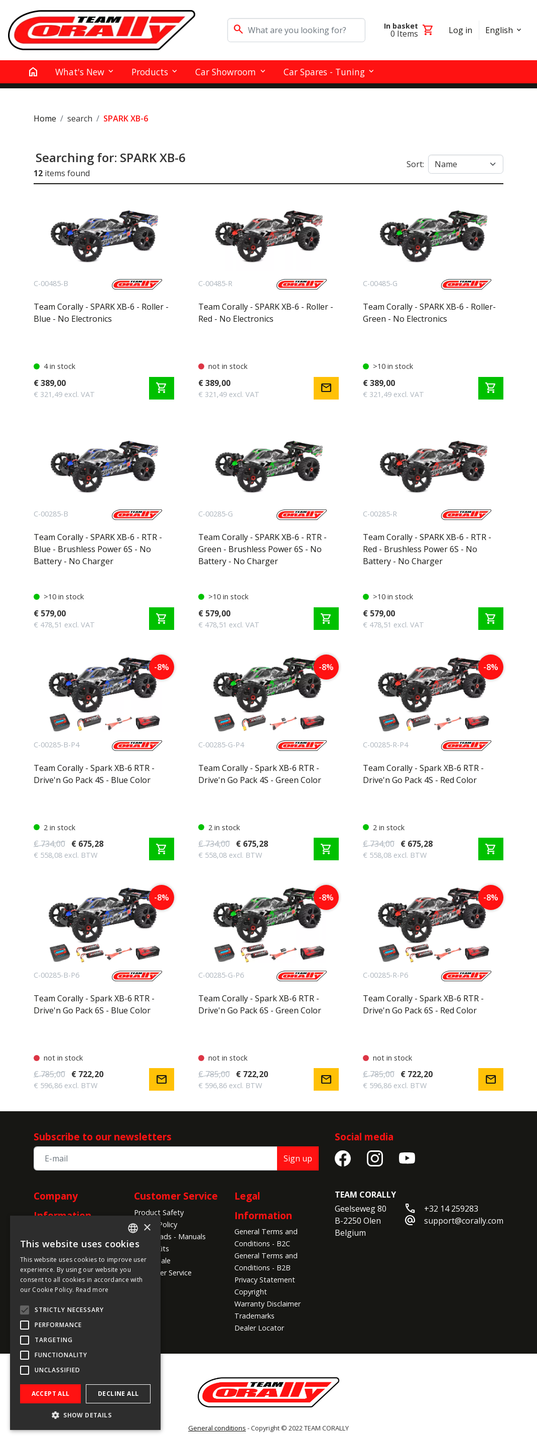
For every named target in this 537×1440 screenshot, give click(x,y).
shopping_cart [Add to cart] (162, 388)
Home (45, 118)
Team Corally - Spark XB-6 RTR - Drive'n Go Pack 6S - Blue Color (94, 1004)
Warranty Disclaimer (267, 1303)
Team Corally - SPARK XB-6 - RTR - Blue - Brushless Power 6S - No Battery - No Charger (98, 549)
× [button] (147, 1228)
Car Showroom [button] (225, 72)
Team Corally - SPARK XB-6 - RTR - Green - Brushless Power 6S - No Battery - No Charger (262, 549)
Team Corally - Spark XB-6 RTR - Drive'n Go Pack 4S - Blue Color (94, 774)
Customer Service (176, 1196)
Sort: (415, 164)
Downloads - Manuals (170, 1236)
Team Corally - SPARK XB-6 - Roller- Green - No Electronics (429, 312)
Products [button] (149, 72)
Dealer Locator (259, 1328)
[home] (33, 71)
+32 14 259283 (451, 1208)
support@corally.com (463, 1220)
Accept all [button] (51, 1393)
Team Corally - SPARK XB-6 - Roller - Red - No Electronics (265, 312)
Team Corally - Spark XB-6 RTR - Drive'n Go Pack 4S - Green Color (259, 774)
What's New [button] (79, 72)
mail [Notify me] (326, 388)
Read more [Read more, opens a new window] (92, 1289)
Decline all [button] (118, 1393)
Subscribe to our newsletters (103, 1136)
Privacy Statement (264, 1279)
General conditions (217, 1427)
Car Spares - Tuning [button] (324, 72)
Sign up (298, 1158)
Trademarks (254, 1316)
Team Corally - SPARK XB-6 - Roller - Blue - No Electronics (101, 312)
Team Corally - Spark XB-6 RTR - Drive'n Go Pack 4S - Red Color (423, 774)
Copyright (250, 1291)
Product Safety (159, 1212)
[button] (85, 1415)
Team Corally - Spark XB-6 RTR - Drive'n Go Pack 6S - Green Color (259, 1004)
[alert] (85, 1323)
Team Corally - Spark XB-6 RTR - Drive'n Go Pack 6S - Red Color (423, 1004)
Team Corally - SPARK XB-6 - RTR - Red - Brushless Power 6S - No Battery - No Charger (427, 549)
